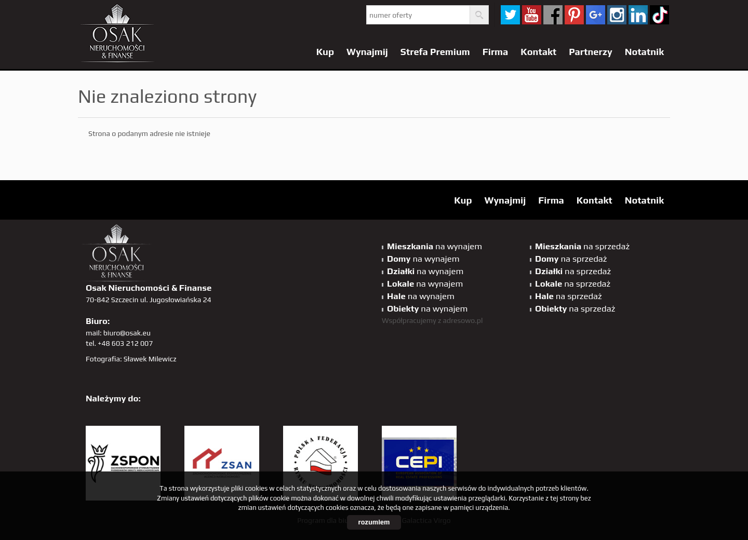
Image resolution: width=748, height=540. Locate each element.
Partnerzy (590, 51)
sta (616, 14)
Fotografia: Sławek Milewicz (131, 359)
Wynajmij (367, 51)
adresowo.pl (463, 320)
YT (531, 14)
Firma (496, 51)
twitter (510, 14)
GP (595, 14)
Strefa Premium (435, 51)
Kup (325, 51)
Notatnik (644, 51)
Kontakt (538, 51)
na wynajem (434, 246)
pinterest (574, 14)
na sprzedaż (582, 246)
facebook (553, 14)
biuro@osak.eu (127, 333)
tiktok (659, 14)
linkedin (638, 14)
